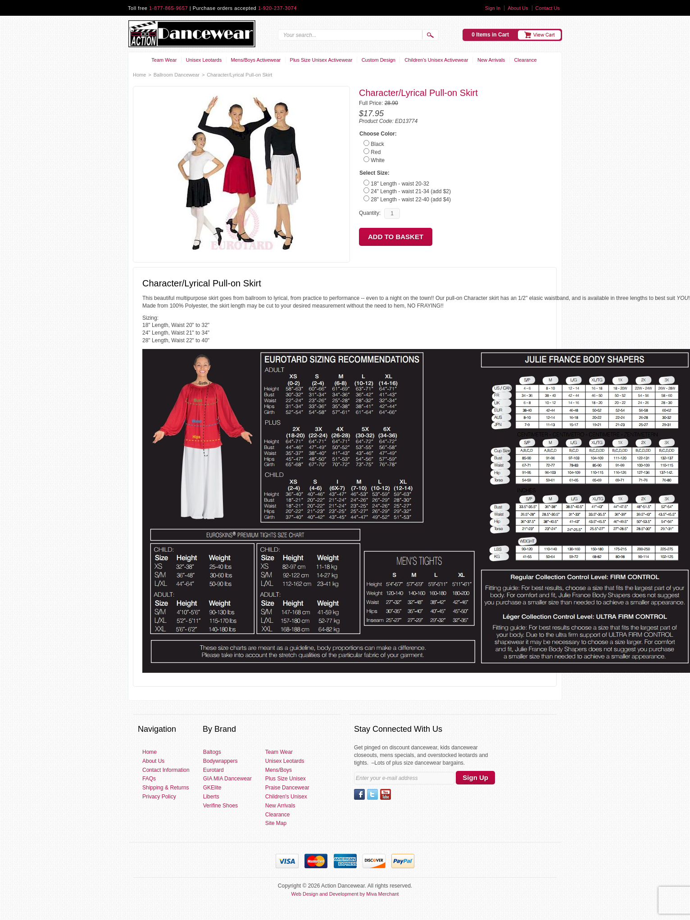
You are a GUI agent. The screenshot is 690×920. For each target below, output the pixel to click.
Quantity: (370, 213)
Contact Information (166, 770)
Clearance (525, 60)
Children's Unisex (286, 796)
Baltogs (212, 752)
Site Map (275, 823)
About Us (518, 8)
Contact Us (548, 8)
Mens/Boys (278, 770)
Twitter (372, 794)
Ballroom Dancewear (177, 74)
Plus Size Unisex (285, 778)
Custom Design (378, 60)
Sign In (492, 8)
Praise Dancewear (287, 787)
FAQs (149, 778)
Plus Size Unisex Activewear (321, 60)
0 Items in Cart (490, 35)
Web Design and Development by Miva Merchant (345, 894)
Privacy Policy (159, 796)
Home (139, 74)
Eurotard (213, 770)
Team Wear (164, 60)
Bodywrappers (220, 761)
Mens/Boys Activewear (256, 60)
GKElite (212, 787)
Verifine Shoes (220, 805)
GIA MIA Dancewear (227, 778)
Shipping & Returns (165, 787)
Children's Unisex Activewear (436, 60)
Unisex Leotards (204, 60)
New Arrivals (491, 60)
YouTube (385, 794)
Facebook (359, 794)
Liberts (211, 796)
